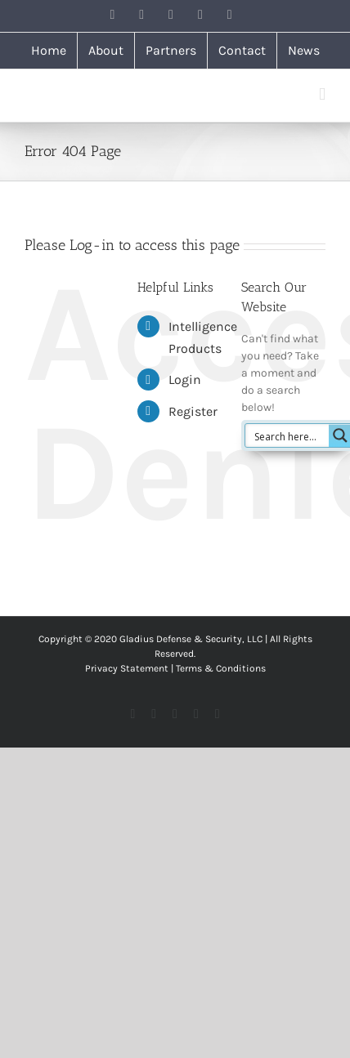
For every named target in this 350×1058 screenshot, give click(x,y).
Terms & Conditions (221, 668)
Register (193, 411)
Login (184, 379)
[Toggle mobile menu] (322, 94)
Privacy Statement (126, 668)
